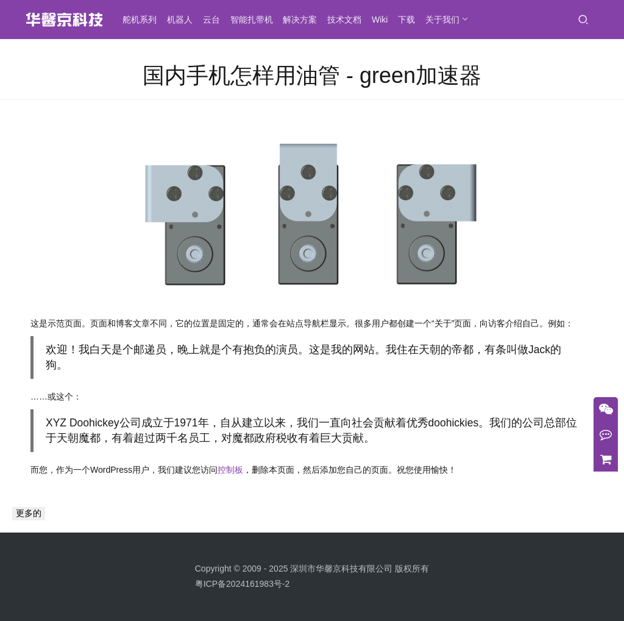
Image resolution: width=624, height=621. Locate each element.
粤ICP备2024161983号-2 (242, 584)
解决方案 (303, 19)
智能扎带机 (255, 19)
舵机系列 (143, 19)
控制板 (230, 470)
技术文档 (348, 19)
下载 (410, 19)
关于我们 (446, 19)
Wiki (383, 19)
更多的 (28, 513)
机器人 (183, 19)
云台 (215, 19)
